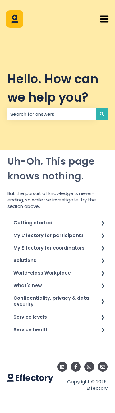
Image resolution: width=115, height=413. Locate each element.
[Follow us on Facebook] (76, 367)
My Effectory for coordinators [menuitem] (49, 248)
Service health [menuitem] (31, 329)
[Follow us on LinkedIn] (62, 367)
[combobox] (51, 114)
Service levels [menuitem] (30, 317)
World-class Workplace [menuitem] (42, 273)
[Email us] (103, 367)
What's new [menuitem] (27, 285)
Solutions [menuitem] (24, 260)
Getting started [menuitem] (32, 223)
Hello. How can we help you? (52, 88)
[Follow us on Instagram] (89, 367)
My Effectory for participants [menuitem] (48, 235)
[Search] (102, 114)
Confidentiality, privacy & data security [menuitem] (51, 301)
